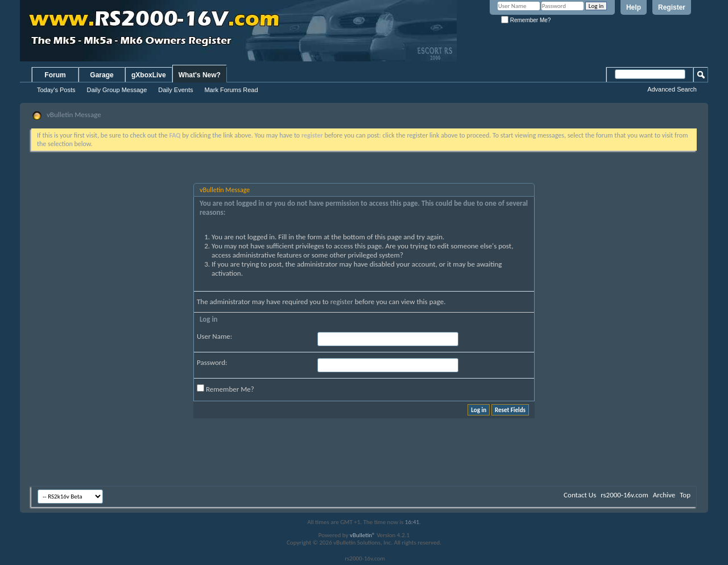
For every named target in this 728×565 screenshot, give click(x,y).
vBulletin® (362, 535)
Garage (101, 75)
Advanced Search (672, 89)
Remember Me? (526, 20)
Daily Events (175, 89)
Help (633, 7)
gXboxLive (148, 75)
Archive (664, 495)
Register (671, 7)
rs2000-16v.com (624, 495)
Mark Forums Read (231, 89)
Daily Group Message (117, 89)
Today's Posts (56, 89)
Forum (54, 75)
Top (685, 495)
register (341, 301)
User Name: (214, 336)
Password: (212, 362)
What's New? (200, 75)
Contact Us (580, 495)
